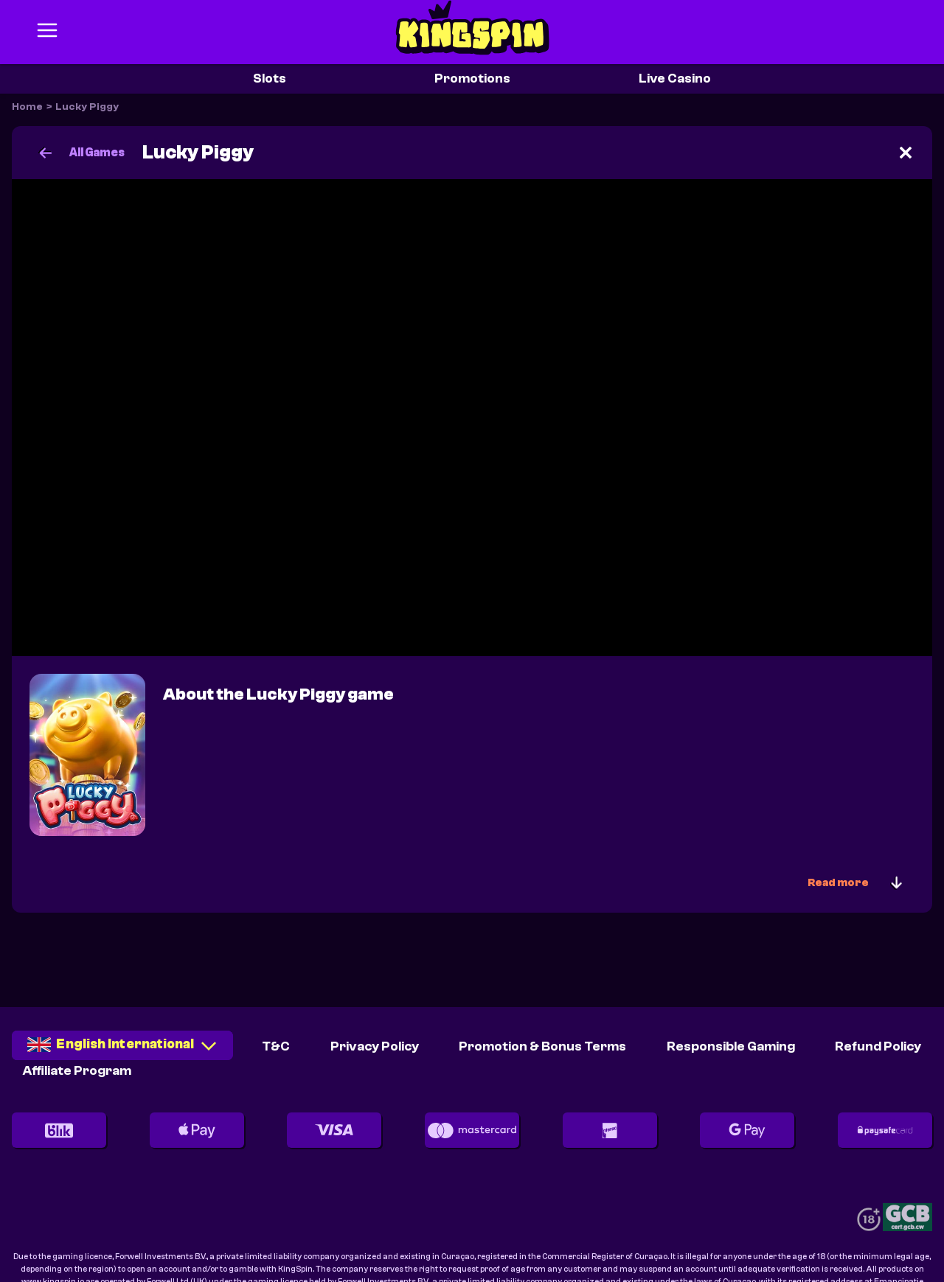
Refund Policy (878, 1046)
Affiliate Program (77, 1071)
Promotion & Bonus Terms (542, 1046)
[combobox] (122, 1050)
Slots (269, 78)
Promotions (472, 78)
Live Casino (675, 78)
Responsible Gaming (731, 1046)
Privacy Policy (374, 1046)
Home (27, 107)
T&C (276, 1046)
